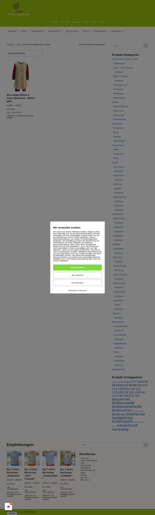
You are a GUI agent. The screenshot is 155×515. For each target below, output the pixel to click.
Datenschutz (72, 290)
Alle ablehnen (77, 275)
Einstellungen (77, 283)
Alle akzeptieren (77, 267)
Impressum (83, 290)
